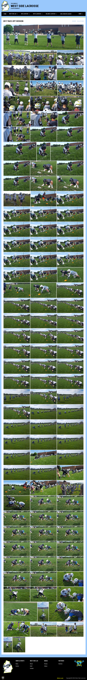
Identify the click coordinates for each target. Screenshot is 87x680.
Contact (32, 668)
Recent (74, 21)
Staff (31, 666)
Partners (60, 663)
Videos (45, 666)
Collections (80, 21)
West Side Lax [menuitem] (13, 14)
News (17, 663)
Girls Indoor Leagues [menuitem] (65, 14)
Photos (45, 663)
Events (17, 666)
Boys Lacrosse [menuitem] (38, 14)
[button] (43, 37)
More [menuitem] (81, 14)
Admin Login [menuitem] (60, 678)
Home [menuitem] (5, 14)
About (31, 663)
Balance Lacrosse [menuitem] (51, 14)
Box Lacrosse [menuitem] (25, 14)
